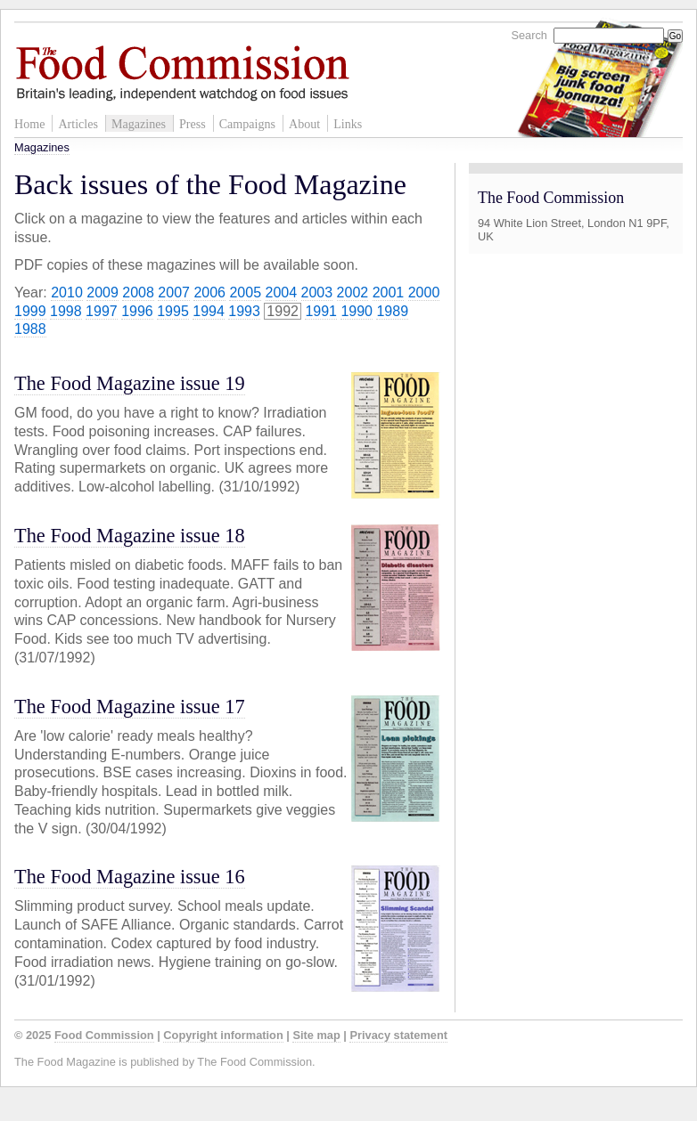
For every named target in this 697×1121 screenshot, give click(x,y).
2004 (282, 292)
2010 (67, 292)
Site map (316, 1035)
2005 (245, 292)
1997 (102, 311)
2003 (317, 292)
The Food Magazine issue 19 (129, 383)
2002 (353, 292)
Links (347, 124)
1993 (244, 311)
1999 (30, 311)
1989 (392, 311)
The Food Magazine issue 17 (129, 706)
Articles (78, 124)
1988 (30, 329)
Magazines (138, 124)
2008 (138, 292)
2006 (209, 292)
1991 (321, 311)
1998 (66, 311)
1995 (173, 311)
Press (192, 124)
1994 (209, 311)
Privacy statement (398, 1035)
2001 (389, 292)
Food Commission (104, 1035)
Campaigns (247, 124)
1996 (137, 311)
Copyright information (223, 1035)
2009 (102, 292)
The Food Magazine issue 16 (129, 876)
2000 (424, 292)
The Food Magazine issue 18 (129, 535)
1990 (356, 311)
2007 (174, 292)
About (304, 124)
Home (29, 124)
